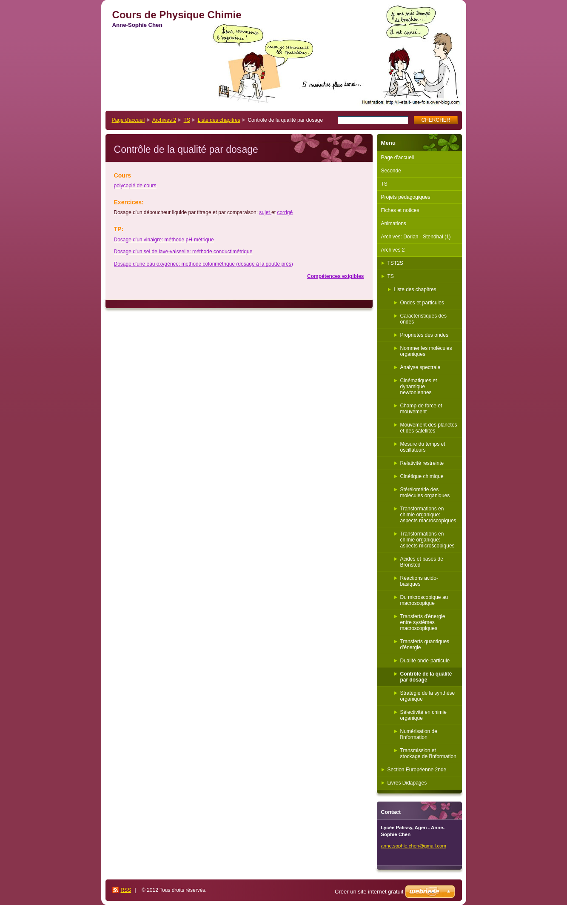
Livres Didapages (407, 783)
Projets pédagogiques (405, 197)
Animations (393, 223)
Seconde (391, 171)
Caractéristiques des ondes (423, 319)
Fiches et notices (400, 210)
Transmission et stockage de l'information (428, 753)
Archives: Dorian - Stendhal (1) (416, 237)
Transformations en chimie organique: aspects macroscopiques (428, 515)
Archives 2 (164, 120)
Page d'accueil (128, 120)
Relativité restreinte (422, 463)
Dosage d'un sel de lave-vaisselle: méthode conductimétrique (183, 252)
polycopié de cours (135, 186)
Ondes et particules (422, 303)
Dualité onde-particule (425, 661)
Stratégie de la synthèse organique (427, 696)
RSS (126, 890)
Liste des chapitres (219, 120)
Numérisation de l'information (418, 734)
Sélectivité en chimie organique (423, 715)
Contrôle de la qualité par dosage (426, 677)
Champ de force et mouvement (421, 409)
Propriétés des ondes (424, 335)
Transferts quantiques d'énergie (425, 644)
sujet (265, 212)
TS (187, 120)
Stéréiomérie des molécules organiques (425, 492)
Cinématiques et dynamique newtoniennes (418, 386)
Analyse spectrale (420, 367)
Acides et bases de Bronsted (421, 562)
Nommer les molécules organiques (426, 351)
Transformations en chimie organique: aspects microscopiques (427, 540)
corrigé (285, 212)
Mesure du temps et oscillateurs (422, 447)
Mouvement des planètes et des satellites (428, 428)
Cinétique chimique (422, 476)
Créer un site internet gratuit (369, 891)
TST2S (395, 263)
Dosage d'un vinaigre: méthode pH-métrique (164, 240)
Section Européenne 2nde (417, 770)
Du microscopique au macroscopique (424, 600)
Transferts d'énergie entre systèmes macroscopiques (422, 622)
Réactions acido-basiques (419, 581)
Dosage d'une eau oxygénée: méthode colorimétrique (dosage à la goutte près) (203, 264)
